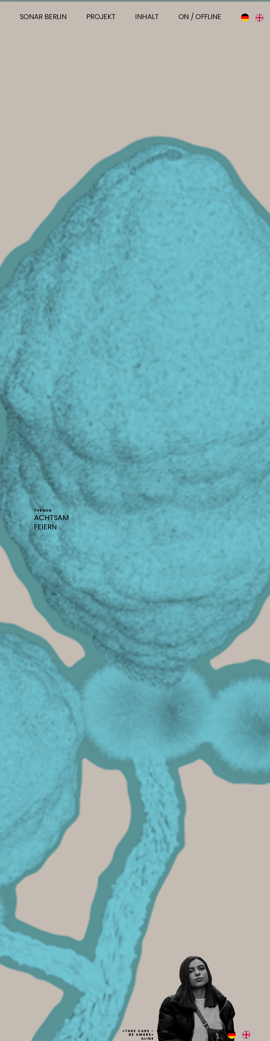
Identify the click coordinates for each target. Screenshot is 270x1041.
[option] (261, 18)
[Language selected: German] (255, 17)
